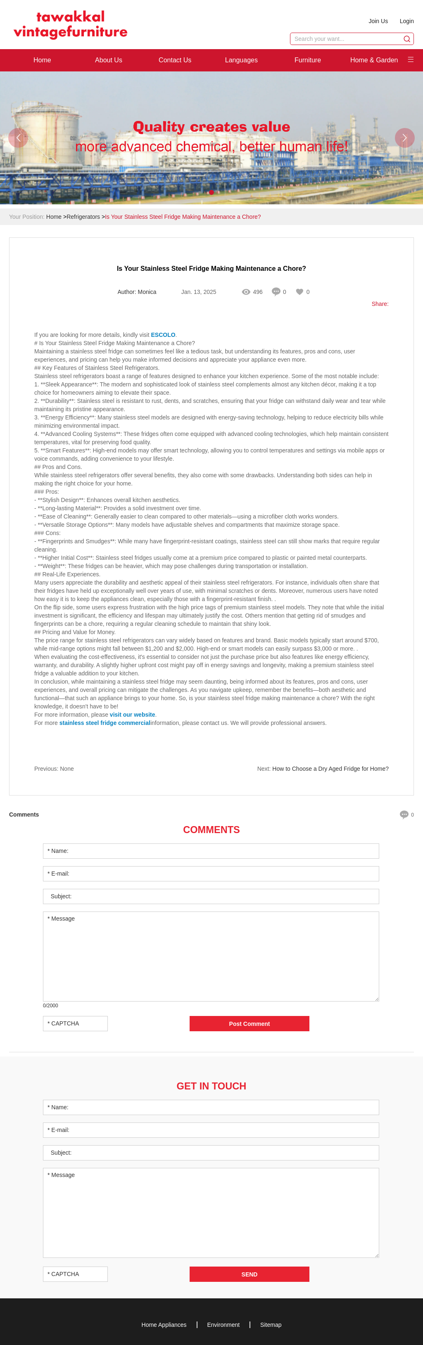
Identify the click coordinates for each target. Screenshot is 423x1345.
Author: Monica (137, 292)
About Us (108, 60)
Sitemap (270, 1324)
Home (42, 60)
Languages (241, 60)
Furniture (308, 60)
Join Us (377, 21)
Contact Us (175, 60)
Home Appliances (164, 1324)
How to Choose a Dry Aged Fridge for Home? (330, 769)
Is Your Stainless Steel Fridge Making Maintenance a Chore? (183, 216)
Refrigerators (83, 216)
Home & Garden (374, 60)
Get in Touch (211, 1085)
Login (407, 21)
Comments (211, 829)
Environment (223, 1324)
